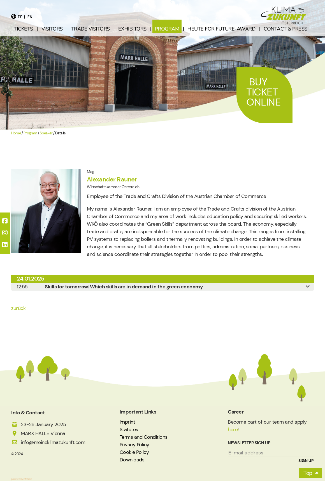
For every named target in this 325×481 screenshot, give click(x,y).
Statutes (129, 429)
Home (16, 133)
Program (30, 133)
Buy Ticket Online (263, 92)
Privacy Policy (134, 444)
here (233, 429)
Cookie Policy (134, 452)
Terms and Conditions (144, 437)
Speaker (46, 133)
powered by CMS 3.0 (21, 479)
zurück (18, 308)
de (20, 17)
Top (307, 473)
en (29, 17)
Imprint (127, 422)
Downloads (132, 459)
